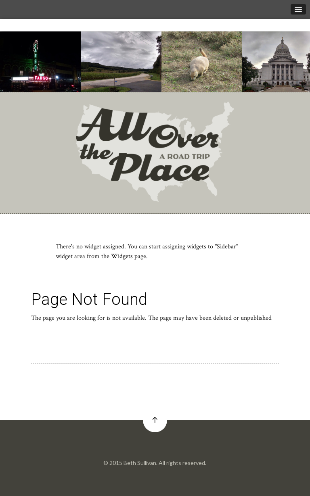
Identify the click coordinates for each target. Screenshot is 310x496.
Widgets (122, 256)
